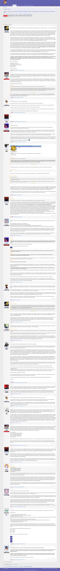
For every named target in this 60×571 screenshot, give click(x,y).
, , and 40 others (19, 506)
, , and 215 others (19, 559)
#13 (55, 342)
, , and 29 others (18, 97)
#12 (55, 324)
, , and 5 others (16, 340)
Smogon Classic (6, 568)
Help (52, 568)
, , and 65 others (19, 112)
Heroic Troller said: (13, 169)
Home (5, 5)
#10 (55, 284)
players (51, 38)
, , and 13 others (16, 422)
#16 (55, 408)
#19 (55, 464)
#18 (55, 447)
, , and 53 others (19, 121)
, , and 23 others (17, 235)
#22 (55, 546)
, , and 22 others (19, 141)
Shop (22, 5)
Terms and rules (45, 568)
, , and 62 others (18, 70)
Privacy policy (49, 568)
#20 (55, 489)
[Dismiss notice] (55, 9)
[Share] (54, 26)
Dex (7, 5)
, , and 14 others (17, 216)
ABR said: (12, 157)
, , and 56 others (20, 382)
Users (18, 5)
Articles (11, 5)
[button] (19, 5)
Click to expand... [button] (33, 92)
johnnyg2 (6, 31)
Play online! (26, 5)
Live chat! (31, 5)
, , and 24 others (16, 393)
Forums (14, 5)
